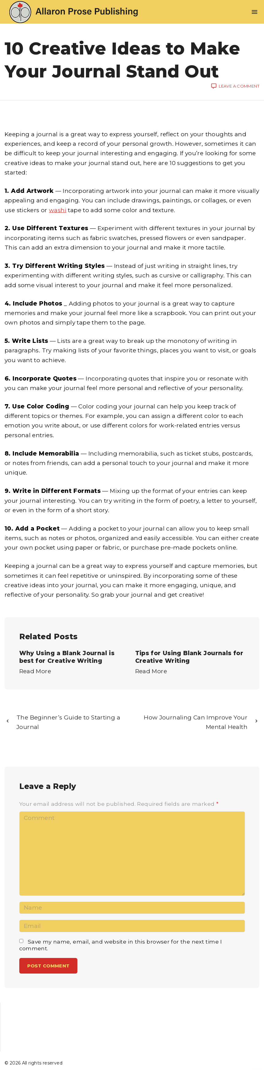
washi (57, 210)
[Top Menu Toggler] (254, 12)
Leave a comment (239, 86)
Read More (35, 671)
